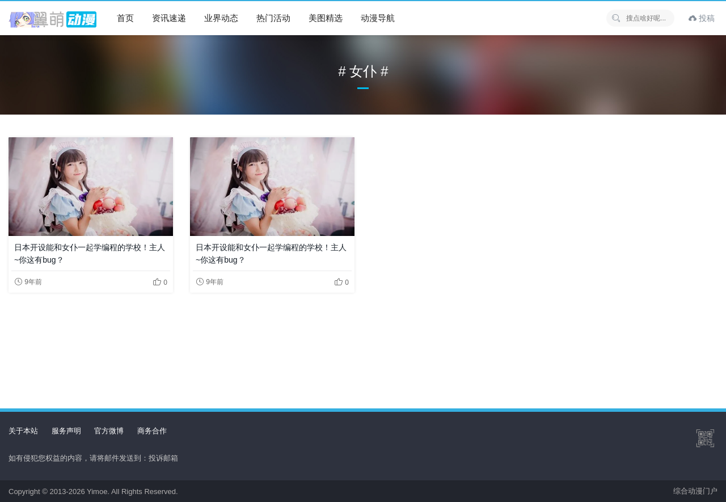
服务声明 (66, 431)
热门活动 (273, 18)
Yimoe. (98, 491)
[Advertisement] (363, 341)
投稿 (702, 18)
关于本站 (23, 431)
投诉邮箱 (163, 458)
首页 (125, 18)
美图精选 (326, 18)
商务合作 (152, 431)
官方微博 (109, 431)
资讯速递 (169, 18)
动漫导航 (378, 18)
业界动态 (221, 18)
